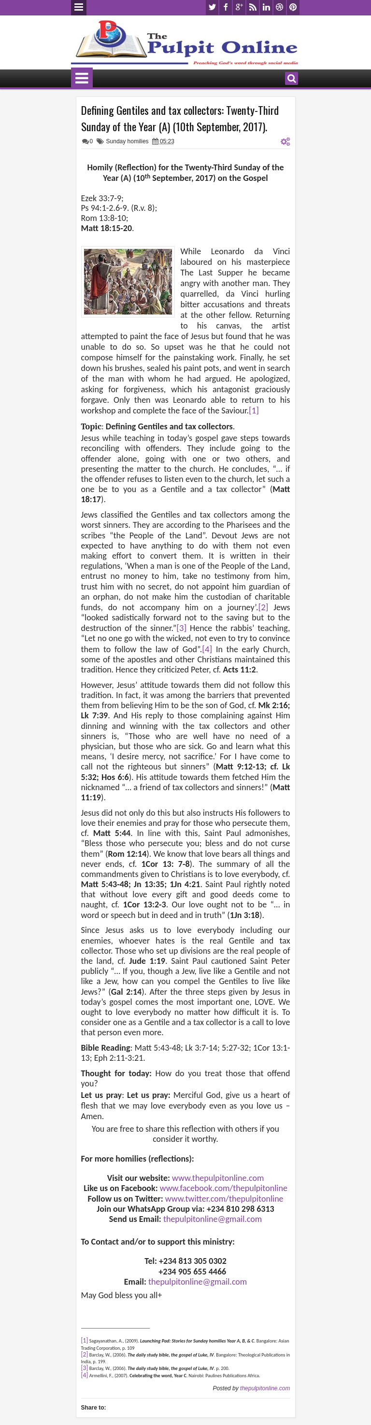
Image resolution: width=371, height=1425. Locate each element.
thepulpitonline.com (265, 1388)
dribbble (279, 7)
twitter (212, 7)
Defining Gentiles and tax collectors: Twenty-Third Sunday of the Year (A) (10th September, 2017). (180, 118)
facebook (225, 7)
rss (252, 7)
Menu (78, 7)
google (239, 7)
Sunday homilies (127, 141)
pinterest (293, 7)
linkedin (266, 7)
